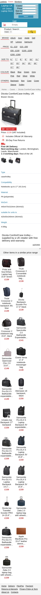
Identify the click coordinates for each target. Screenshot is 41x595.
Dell (33, 38)
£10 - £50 (24, 47)
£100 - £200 (27, 51)
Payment (29, 586)
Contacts (14, 592)
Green (26, 72)
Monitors (18, 2)
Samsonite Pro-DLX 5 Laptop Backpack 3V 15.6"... (21, 452)
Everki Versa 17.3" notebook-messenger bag (21, 362)
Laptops (3, 2)
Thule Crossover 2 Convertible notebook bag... (21, 273)
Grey (34, 72)
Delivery (11, 586)
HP (11, 42)
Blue (19, 72)
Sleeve (13, 85)
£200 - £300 (15, 54)
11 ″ (37, 59)
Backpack (14, 81)
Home (3, 586)
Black (12, 72)
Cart (14, 21)
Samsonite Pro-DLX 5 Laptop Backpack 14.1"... (7, 482)
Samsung (28, 42)
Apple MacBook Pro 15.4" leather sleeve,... (21, 540)
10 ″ (31, 59)
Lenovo (19, 42)
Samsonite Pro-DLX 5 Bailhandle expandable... (7, 392)
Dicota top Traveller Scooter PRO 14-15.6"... (7, 511)
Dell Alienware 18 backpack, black (21, 392)
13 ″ (18, 63)
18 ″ (18, 67)
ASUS (13, 38)
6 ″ (11, 59)
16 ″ (35, 63)
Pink (12, 76)
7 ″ (16, 59)
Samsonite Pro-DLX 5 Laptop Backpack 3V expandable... (21, 422)
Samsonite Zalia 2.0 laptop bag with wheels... (21, 511)
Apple (27, 38)
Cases (10, 2)
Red (18, 76)
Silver (25, 76)
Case (29, 81)
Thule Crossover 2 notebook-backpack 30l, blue (6, 303)
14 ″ (23, 63)
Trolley (21, 85)
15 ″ (29, 63)
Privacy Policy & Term (29, 589)
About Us (5, 592)
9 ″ (26, 59)
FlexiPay (20, 586)
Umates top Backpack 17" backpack (6, 422)
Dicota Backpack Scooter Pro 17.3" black (21, 303)
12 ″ (12, 63)
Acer (20, 38)
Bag (23, 81)
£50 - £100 (14, 51)
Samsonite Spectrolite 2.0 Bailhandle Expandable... (21, 333)
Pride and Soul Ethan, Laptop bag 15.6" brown (6, 273)
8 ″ (21, 59)
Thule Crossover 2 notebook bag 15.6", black (7, 332)
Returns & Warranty (9, 589)
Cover (36, 81)
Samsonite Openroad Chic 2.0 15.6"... (7, 362)
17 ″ (12, 67)
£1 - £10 (13, 47)
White (32, 76)
